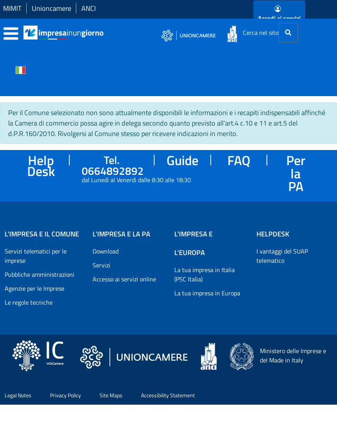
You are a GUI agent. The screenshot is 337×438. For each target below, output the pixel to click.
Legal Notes (18, 395)
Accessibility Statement (168, 395)
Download (106, 251)
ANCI (88, 8)
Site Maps (111, 395)
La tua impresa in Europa (207, 293)
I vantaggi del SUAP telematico (282, 256)
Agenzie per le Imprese (34, 288)
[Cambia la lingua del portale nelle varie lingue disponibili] (20, 69)
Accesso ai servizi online (124, 279)
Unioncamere (51, 8)
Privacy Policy (65, 395)
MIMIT (12, 8)
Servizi (101, 265)
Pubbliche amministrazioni (39, 274)
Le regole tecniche (29, 302)
